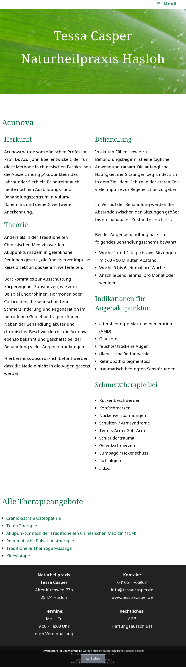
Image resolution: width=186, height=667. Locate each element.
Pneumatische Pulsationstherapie (40, 541)
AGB (132, 618)
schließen (93, 658)
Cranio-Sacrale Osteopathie (33, 518)
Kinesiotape (18, 556)
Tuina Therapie (21, 526)
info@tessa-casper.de (132, 590)
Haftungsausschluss (132, 626)
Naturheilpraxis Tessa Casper (43, 4)
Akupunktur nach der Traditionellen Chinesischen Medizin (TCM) (71, 533)
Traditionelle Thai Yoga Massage (39, 548)
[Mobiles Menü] (167, 3)
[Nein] (181, 656)
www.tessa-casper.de (132, 597)
